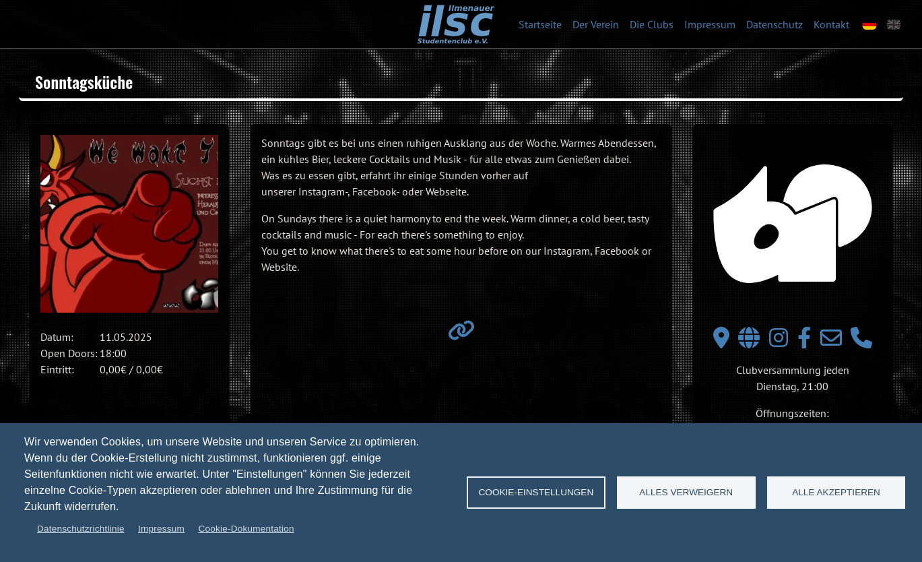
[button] (129, 224)
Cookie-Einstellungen (536, 492)
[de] (869, 24)
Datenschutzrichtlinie (81, 529)
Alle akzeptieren (836, 492)
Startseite (540, 24)
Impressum (709, 24)
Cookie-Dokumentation (246, 529)
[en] (893, 24)
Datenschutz (774, 24)
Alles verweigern (686, 492)
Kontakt (831, 24)
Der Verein (595, 24)
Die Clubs (651, 24)
